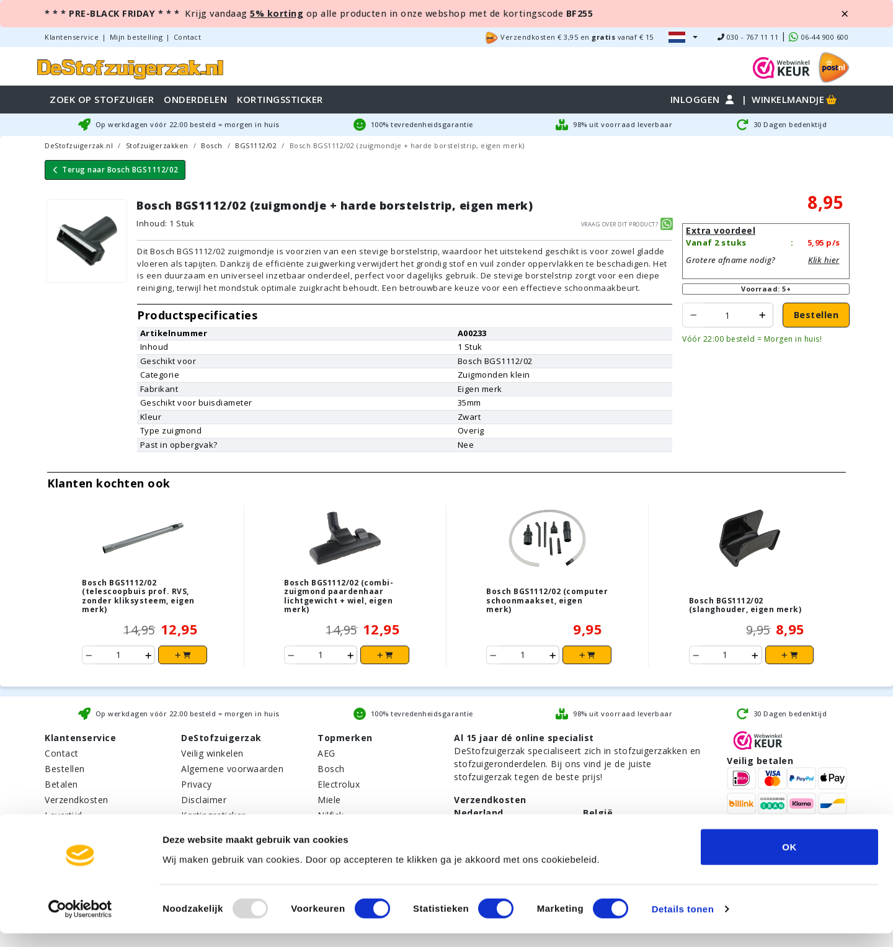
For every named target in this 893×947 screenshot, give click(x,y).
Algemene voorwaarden (232, 769)
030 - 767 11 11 (748, 37)
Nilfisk (331, 815)
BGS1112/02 (256, 145)
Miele (329, 800)
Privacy (196, 784)
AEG (326, 753)
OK (789, 860)
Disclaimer (203, 800)
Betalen (61, 784)
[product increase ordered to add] (763, 315)
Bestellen (816, 315)
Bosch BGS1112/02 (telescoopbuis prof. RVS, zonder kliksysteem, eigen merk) (138, 596)
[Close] (845, 13)
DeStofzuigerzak (221, 738)
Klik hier (824, 259)
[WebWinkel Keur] (781, 67)
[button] (683, 37)
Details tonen (683, 922)
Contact (188, 37)
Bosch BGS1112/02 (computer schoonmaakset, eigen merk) (547, 600)
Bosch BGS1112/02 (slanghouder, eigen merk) (745, 605)
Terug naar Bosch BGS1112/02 (115, 169)
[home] (130, 67)
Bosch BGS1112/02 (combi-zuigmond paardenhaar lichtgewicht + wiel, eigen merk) (338, 596)
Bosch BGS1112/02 (495, 361)
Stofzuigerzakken (157, 145)
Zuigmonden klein (494, 374)
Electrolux (339, 784)
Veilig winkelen (212, 753)
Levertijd (63, 815)
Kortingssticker (213, 815)
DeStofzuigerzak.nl (79, 145)
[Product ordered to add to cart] (728, 315)
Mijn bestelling (136, 37)
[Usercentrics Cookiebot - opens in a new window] (80, 923)
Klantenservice (72, 37)
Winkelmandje (795, 99)
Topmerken (345, 738)
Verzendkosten (77, 800)
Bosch (212, 145)
